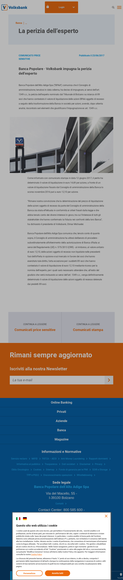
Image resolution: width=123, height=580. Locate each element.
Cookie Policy (36, 554)
